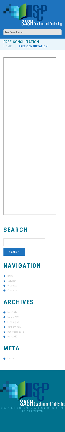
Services (12, 280)
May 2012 (12, 336)
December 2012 (15, 331)
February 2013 (14, 322)
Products (12, 285)
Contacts (12, 290)
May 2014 (12, 312)
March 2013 (13, 317)
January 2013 (14, 327)
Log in (10, 358)
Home (7, 46)
